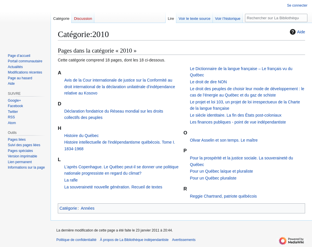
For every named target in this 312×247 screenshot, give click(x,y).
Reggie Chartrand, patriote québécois (223, 196)
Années (87, 208)
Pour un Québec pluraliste (213, 178)
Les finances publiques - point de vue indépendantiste (238, 122)
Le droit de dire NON (208, 82)
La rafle (71, 180)
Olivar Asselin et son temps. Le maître (224, 140)
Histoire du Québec (81, 135)
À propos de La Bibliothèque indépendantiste (134, 240)
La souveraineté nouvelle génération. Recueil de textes (113, 187)
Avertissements (184, 240)
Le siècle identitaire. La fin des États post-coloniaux (235, 115)
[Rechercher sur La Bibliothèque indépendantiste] (276, 18)
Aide (296, 32)
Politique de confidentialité (76, 240)
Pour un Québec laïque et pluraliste (221, 171)
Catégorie (68, 208)
